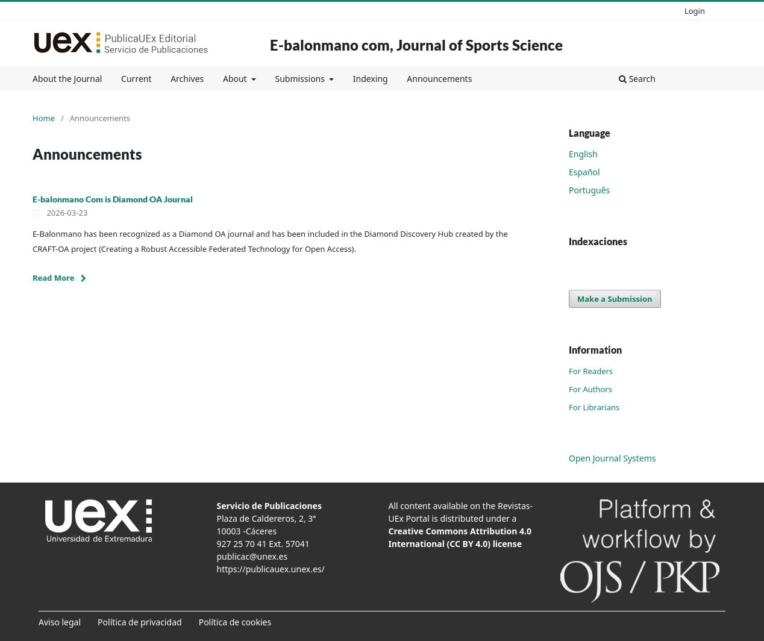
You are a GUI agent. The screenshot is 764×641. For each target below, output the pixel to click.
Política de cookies (235, 622)
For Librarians (594, 407)
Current (136, 78)
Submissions (301, 78)
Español (584, 172)
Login (694, 10)
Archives (187, 78)
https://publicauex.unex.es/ (271, 569)
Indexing (370, 78)
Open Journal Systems (612, 458)
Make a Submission (614, 298)
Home (44, 118)
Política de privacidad (140, 622)
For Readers (591, 371)
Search (637, 78)
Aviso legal (60, 622)
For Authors (590, 389)
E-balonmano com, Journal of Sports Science (416, 45)
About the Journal (67, 78)
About (236, 78)
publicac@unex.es (252, 556)
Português (589, 190)
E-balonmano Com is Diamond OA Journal (113, 199)
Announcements (439, 78)
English (583, 154)
